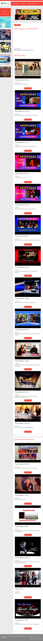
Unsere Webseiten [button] (33, 3)
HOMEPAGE (16, 3)
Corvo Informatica (38, 638)
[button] (28, 68)
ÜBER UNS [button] (23, 3)
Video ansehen (28, 88)
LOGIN (40, 6)
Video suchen (5, 14)
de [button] (36, 6)
